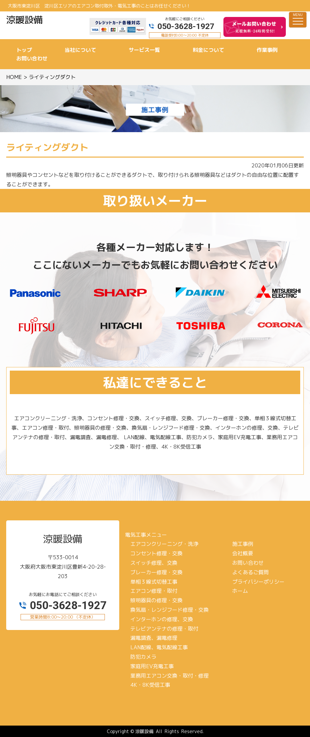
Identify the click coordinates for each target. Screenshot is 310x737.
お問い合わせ (248, 562)
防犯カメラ (143, 656)
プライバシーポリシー (258, 581)
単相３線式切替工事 (153, 581)
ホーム (240, 590)
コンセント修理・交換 (156, 553)
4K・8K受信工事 (150, 684)
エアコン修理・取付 (153, 590)
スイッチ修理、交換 (153, 562)
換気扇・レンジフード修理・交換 (169, 609)
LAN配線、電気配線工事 (159, 647)
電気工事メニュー (146, 534)
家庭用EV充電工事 (152, 666)
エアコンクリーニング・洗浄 (164, 543)
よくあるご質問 (250, 572)
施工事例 (242, 543)
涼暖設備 (144, 731)
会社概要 (242, 553)
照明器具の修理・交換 (156, 600)
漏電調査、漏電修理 (153, 637)
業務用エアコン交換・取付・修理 (169, 675)
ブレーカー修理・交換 (156, 572)
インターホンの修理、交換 (161, 619)
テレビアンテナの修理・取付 (164, 628)
